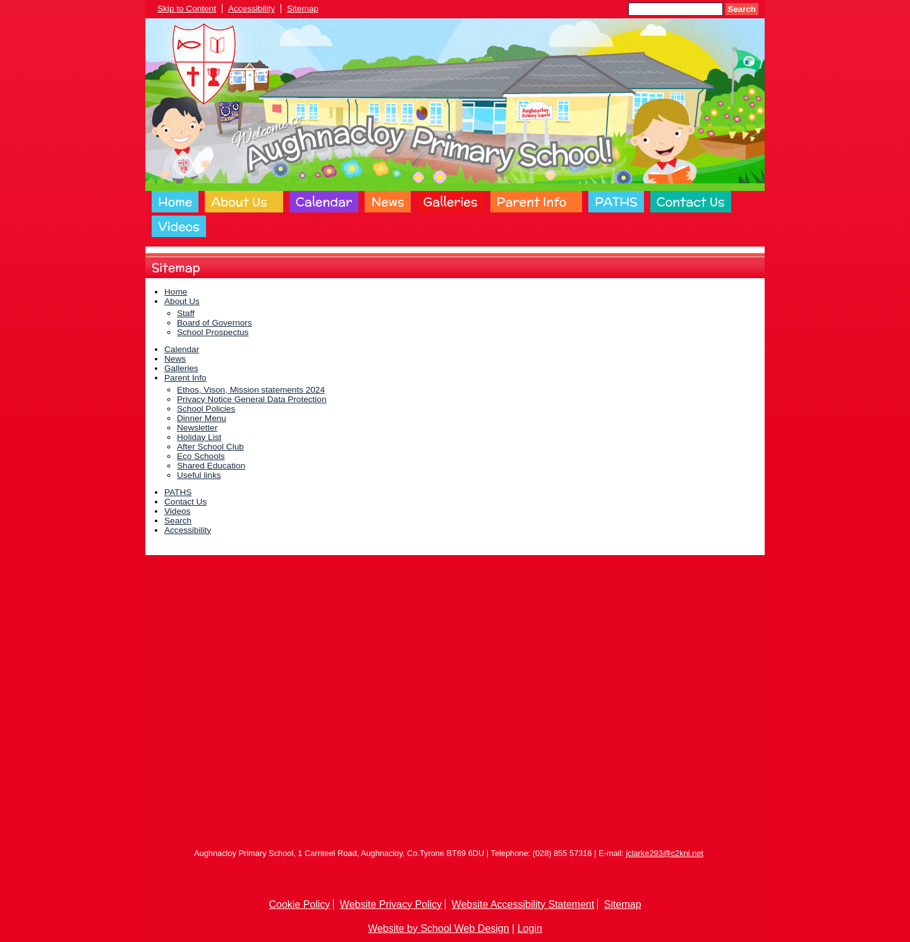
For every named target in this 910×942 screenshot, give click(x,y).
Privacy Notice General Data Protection (251, 399)
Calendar (324, 202)
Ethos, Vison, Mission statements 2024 (251, 390)
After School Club (210, 446)
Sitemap (302, 8)
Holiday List (199, 437)
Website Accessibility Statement (523, 904)
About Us (239, 202)
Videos (179, 226)
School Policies (206, 408)
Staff (186, 313)
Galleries (450, 202)
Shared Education (211, 465)
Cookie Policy (299, 904)
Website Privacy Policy (391, 904)
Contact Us (691, 202)
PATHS (616, 202)
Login (530, 928)
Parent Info (532, 202)
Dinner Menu (201, 418)
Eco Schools (201, 456)
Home (175, 202)
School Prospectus (212, 332)
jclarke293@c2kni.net (664, 853)
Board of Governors (214, 322)
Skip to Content (186, 8)
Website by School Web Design (438, 928)
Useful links (199, 475)
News (387, 202)
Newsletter (197, 427)
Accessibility (251, 8)
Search (742, 9)
